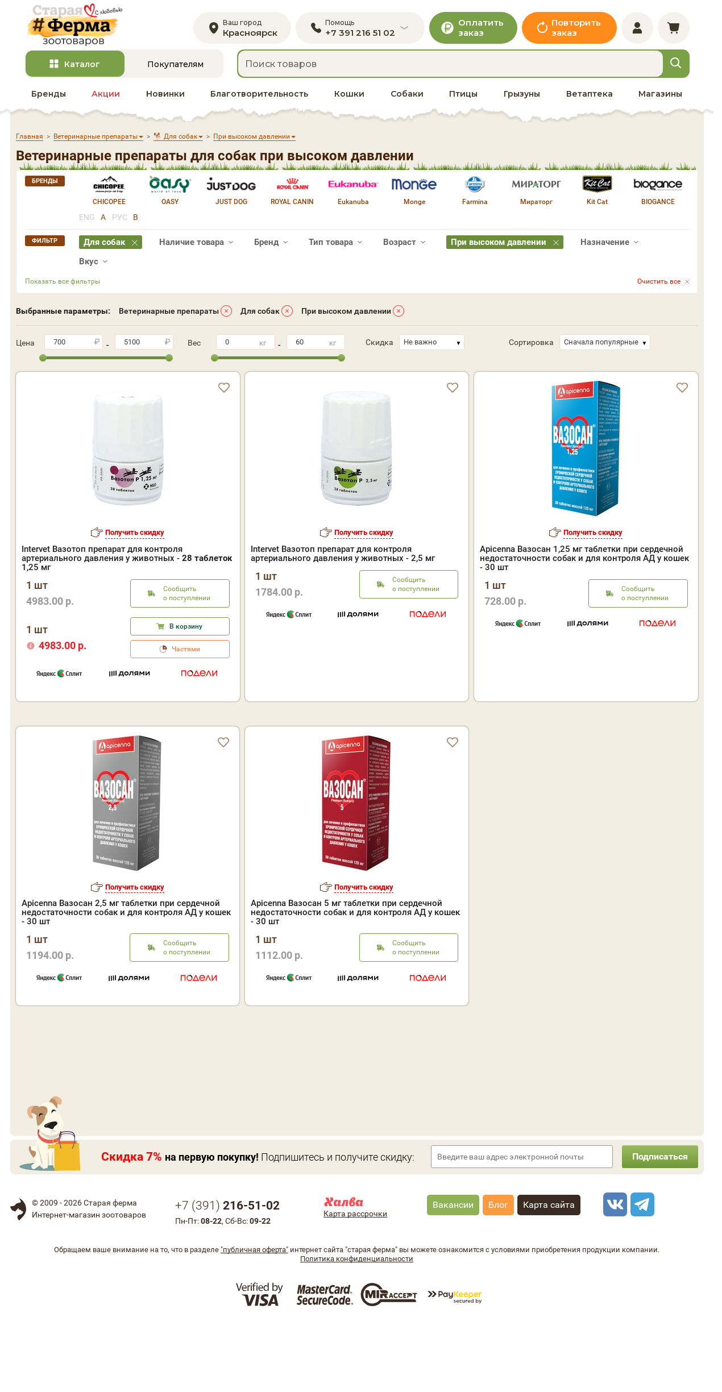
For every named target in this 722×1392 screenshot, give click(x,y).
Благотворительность (259, 97)
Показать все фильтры (62, 285)
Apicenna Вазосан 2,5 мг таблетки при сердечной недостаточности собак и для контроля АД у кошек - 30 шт (126, 980)
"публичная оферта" (254, 1317)
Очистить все (658, 285)
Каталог (82, 68)
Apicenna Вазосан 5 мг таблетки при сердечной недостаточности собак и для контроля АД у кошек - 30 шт (355, 980)
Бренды (48, 97)
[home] (77, 26)
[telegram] (640, 1272)
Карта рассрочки (355, 1281)
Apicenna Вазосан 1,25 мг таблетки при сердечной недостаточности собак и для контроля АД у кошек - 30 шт (584, 561)
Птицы (463, 97)
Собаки (407, 97)
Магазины (660, 97)
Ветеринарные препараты (169, 314)
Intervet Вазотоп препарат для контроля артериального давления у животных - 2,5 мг (343, 557)
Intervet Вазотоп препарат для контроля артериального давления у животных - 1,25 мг (127, 561)
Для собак (260, 314)
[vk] (613, 1272)
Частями (186, 652)
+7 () (227, 1273)
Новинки (165, 97)
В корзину (185, 630)
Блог (498, 1272)
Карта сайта (549, 1272)
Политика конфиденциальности (356, 1326)
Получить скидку (134, 535)
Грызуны (522, 97)
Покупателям (175, 68)
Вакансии (453, 1272)
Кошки (349, 97)
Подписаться (658, 1224)
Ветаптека (589, 97)
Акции (106, 97)
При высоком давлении (346, 314)
